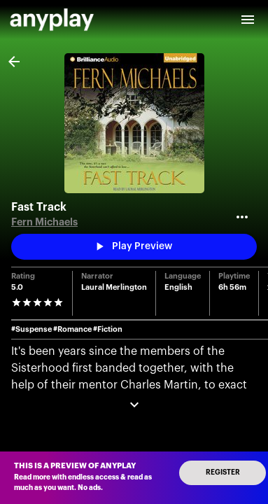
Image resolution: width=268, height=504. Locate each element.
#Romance (72, 329)
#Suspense (31, 329)
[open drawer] (248, 19)
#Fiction (107, 329)
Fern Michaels (44, 222)
